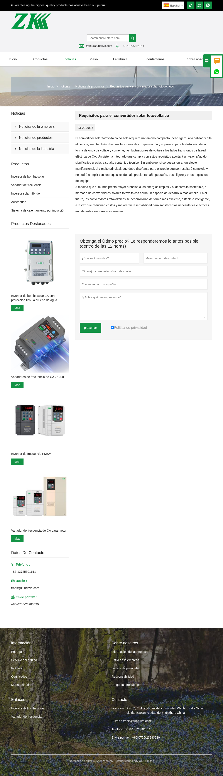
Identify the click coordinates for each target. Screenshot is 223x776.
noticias (70, 59)
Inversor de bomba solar (27, 176)
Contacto (119, 699)
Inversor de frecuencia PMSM (31, 453)
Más (17, 308)
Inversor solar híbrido (25, 193)
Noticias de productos (90, 86)
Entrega (16, 651)
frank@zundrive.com (99, 45)
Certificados (19, 676)
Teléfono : (118, 729)
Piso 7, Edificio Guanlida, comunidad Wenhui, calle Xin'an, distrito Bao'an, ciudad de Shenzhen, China (166, 710)
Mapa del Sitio (20, 685)
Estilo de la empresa (125, 660)
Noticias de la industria (36, 149)
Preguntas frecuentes (126, 685)
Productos (39, 59)
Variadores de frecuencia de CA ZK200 (37, 377)
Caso (94, 59)
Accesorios (18, 202)
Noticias (16, 668)
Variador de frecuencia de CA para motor (38, 530)
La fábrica (120, 59)
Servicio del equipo (24, 660)
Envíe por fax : (121, 737)
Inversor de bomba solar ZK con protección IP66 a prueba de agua (34, 298)
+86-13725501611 (132, 46)
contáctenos (155, 59)
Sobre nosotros (197, 59)
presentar (90, 327)
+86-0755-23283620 (25, 604)
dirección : (118, 708)
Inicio (13, 59)
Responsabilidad (123, 676)
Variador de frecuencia (26, 185)
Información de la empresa (130, 651)
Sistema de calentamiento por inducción (38, 210)
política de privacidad (126, 668)
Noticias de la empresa (36, 126)
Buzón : (117, 721)
